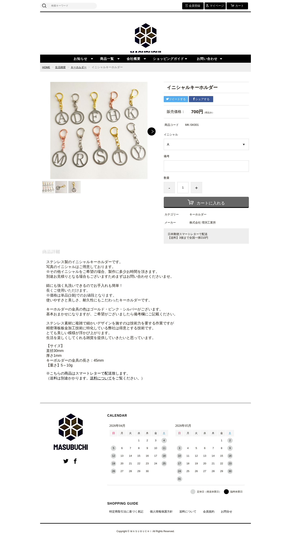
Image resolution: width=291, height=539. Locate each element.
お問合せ (226, 511)
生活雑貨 (61, 67)
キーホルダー (80, 67)
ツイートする (176, 99)
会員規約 (208, 511)
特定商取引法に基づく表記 (126, 511)
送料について (101, 378)
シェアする (201, 99)
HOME (46, 67)
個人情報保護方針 (161, 511)
